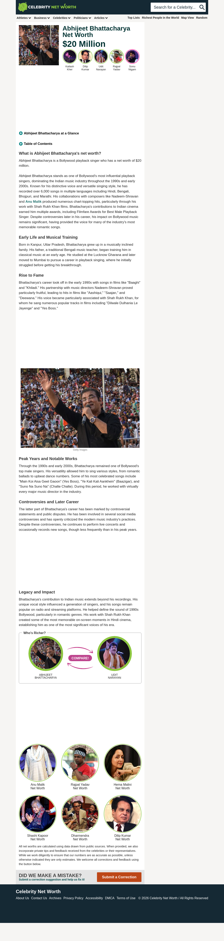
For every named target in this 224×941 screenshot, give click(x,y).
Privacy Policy (74, 898)
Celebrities (62, 17)
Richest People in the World (160, 17)
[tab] (80, 133)
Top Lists (133, 17)
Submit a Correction (119, 877)
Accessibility (94, 898)
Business (42, 17)
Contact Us (39, 898)
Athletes (24, 17)
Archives (55, 898)
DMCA (109, 898)
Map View (187, 17)
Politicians (82, 17)
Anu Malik (33, 202)
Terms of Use (126, 898)
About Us (22, 898)
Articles (101, 17)
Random (201, 17)
